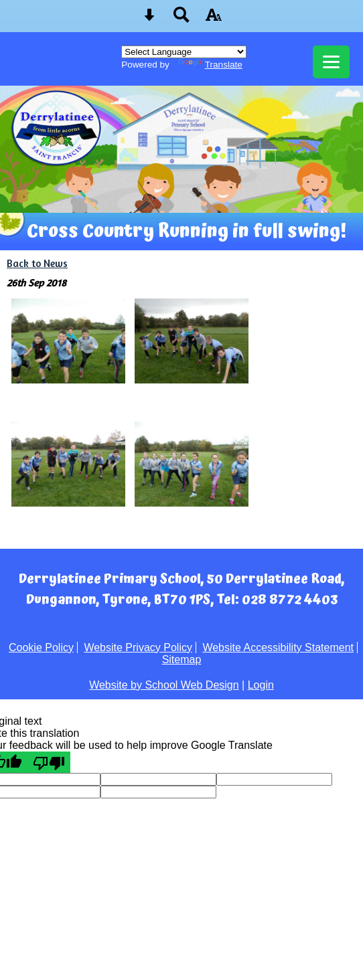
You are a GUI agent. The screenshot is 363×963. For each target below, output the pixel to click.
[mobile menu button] (331, 62)
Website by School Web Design (164, 685)
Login (261, 685)
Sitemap (182, 659)
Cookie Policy (41, 647)
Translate (210, 65)
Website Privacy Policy (138, 647)
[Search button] (181, 19)
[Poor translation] (48, 762)
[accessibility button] (213, 19)
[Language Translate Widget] (183, 52)
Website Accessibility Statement (278, 647)
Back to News (37, 263)
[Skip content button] (149, 19)
